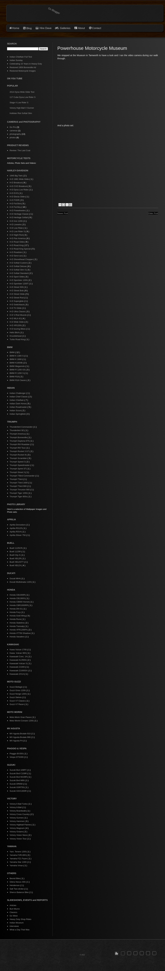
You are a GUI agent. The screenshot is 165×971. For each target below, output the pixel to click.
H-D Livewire (16, 224)
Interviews (14, 926)
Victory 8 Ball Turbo (19, 804)
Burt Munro (15, 909)
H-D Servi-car (16, 256)
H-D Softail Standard (19, 273)
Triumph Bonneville (19, 437)
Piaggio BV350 (17, 753)
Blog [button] (29, 28)
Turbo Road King (17, 339)
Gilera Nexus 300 (18, 882)
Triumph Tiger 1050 (19, 493)
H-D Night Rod (16, 235)
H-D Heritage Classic (19, 214)
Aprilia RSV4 (16, 531)
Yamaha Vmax (16, 865)
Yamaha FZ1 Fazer (19, 858)
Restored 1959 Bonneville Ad (23, 67)
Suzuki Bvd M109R (19, 777)
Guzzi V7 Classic (18, 701)
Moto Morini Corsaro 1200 (22, 720)
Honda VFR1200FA (19, 630)
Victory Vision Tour (18, 839)
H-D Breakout (16, 182)
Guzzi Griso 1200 (18, 690)
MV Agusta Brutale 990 (20, 737)
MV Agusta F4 (16, 740)
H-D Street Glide (17, 294)
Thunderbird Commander (21, 427)
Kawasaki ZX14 (17, 674)
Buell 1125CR (16, 548)
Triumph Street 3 (17, 472)
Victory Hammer (17, 821)
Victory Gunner (17, 818)
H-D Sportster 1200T (19, 283)
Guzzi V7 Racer (17, 704)
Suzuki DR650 (16, 784)
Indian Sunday (16, 60)
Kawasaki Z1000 (17, 667)
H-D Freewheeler (18, 210)
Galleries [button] (65, 28)
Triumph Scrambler (19, 458)
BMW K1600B (16, 363)
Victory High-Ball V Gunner (22, 108)
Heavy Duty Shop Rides (20, 919)
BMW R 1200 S (17, 373)
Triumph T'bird (16, 479)
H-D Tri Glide (16, 308)
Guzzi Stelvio (16, 697)
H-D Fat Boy (15, 207)
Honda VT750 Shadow (20, 633)
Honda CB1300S (17, 598)
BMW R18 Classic (18, 380)
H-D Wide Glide (17, 322)
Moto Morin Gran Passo (21, 717)
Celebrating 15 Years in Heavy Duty (26, 64)
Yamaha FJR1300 (18, 855)
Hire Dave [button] (43, 28)
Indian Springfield (18, 414)
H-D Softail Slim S (18, 270)
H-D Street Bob (17, 290)
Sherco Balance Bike (19, 892)
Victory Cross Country (20, 814)
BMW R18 (14, 376)
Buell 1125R (15, 551)
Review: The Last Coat (20, 150)
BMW (12, 352)
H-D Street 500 (17, 287)
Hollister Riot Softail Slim (21, 113)
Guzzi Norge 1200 (18, 694)
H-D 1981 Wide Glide (19, 179)
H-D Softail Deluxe (18, 266)
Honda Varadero (17, 636)
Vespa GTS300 (17, 757)
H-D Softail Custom (19, 263)
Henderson (15, 885)
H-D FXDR (15, 200)
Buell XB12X (16, 565)
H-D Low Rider (17, 228)
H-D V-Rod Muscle (18, 315)
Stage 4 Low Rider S (19, 102)
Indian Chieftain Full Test (21, 57)
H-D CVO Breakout (19, 186)
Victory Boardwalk (18, 811)
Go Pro (13, 127)
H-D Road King (17, 245)
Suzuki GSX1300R (18, 791)
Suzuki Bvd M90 (17, 780)
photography (15, 134)
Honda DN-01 (16, 609)
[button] (116, 953)
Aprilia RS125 (16, 528)
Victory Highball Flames (21, 824)
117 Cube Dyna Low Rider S (23, 97)
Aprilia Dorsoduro (18, 525)
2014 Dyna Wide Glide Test (22, 92)
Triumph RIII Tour (18, 448)
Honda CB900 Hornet (20, 602)
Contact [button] (96, 28)
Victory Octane (17, 831)
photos (13, 137)
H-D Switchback (17, 304)
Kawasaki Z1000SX (19, 670)
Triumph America (17, 434)
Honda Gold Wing (18, 615)
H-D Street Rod (17, 297)
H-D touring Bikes (18, 329)
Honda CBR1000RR (19, 605)
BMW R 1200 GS (18, 369)
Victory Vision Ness (19, 835)
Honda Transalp (17, 626)
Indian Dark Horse (18, 403)
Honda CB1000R (18, 595)
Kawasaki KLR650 (18, 660)
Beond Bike (15, 878)
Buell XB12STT (17, 562)
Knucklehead (16, 336)
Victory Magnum (17, 828)
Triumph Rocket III (18, 455)
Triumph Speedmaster (20, 465)
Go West (13, 916)
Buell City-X (15, 555)
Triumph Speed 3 (18, 462)
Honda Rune (16, 619)
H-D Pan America (18, 238)
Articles (13, 905)
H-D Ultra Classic (18, 311)
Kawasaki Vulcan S (19, 663)
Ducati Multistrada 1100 (21, 582)
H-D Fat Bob (16, 203)
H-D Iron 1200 (16, 221)
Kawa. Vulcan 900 (18, 653)
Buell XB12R (16, 558)
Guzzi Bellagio (16, 687)
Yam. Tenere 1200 (18, 851)
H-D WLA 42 (16, 318)
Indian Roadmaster (18, 407)
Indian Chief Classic (19, 396)
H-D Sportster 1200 (19, 280)
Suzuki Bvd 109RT (18, 770)
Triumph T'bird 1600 (19, 482)
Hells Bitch (15, 332)
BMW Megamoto (17, 366)
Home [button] (15, 28)
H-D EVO (14, 193)
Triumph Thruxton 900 (20, 489)
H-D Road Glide (17, 242)
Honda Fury (15, 612)
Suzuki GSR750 (17, 787)
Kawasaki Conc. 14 (19, 656)
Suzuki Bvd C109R (18, 773)
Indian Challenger (18, 393)
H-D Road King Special (20, 249)
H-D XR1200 (16, 325)
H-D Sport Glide (17, 276)
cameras (13, 130)
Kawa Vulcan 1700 (18, 649)
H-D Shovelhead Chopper (21, 259)
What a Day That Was (19, 929)
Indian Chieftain (17, 400)
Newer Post (62, 213)
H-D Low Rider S (17, 231)
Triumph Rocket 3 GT (20, 451)
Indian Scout (16, 410)
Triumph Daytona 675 (20, 441)
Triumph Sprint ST (18, 468)
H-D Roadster (16, 252)
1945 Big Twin (16, 175)
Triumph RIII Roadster (20, 444)
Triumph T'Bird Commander (22, 476)
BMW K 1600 (16, 359)
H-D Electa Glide (17, 196)
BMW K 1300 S (17, 356)
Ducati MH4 (15, 578)
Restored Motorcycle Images (23, 71)
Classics (13, 912)
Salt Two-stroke (17, 889)
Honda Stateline (17, 623)
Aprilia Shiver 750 (18, 535)
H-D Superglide (17, 301)
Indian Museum (17, 923)
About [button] (81, 28)
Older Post (153, 213)
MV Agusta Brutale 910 (20, 733)
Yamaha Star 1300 (18, 862)
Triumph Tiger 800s (19, 496)
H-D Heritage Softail (19, 217)
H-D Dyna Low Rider (19, 189)
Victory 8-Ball (16, 807)
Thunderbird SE (17, 430)
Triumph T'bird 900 (18, 486)
